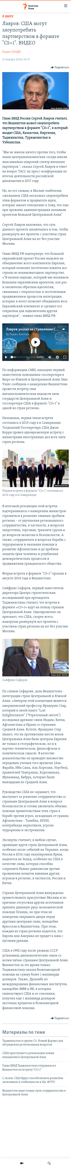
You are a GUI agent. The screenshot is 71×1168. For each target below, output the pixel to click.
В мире (7, 16)
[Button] (60, 67)
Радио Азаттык (19, 334)
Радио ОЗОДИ (11, 51)
